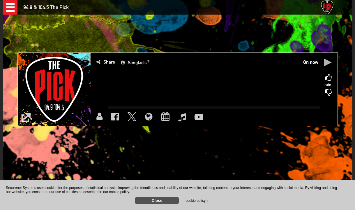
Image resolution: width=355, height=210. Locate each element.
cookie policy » (197, 201)
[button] (10, 7)
